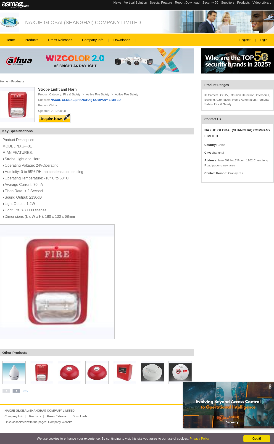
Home (10, 40)
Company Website (60, 422)
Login (263, 40)
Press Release (56, 416)
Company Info (92, 40)
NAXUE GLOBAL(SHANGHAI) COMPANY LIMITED (83, 22)
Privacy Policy (199, 438)
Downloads (121, 40)
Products (31, 40)
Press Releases (60, 40)
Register (245, 40)
